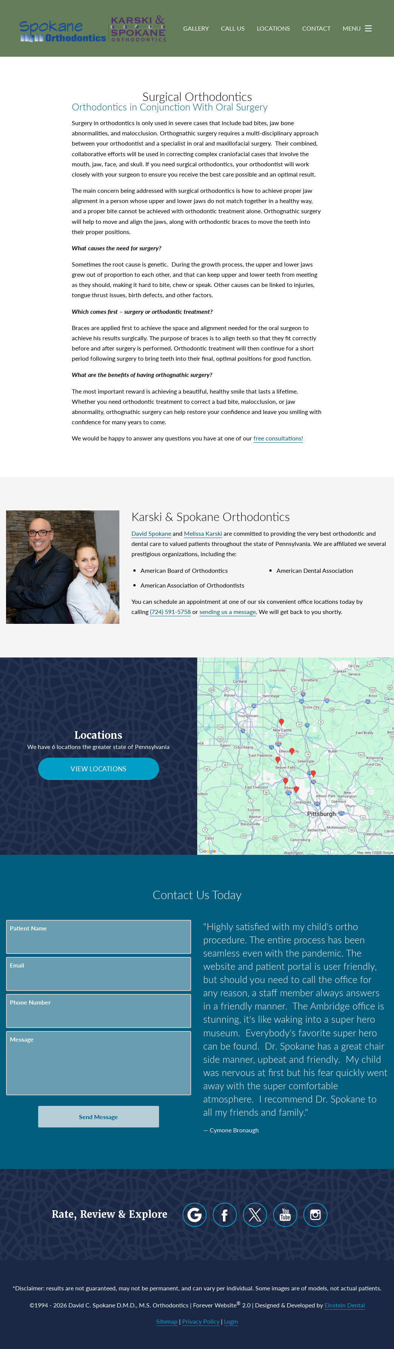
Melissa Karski (203, 533)
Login (231, 1321)
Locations (273, 28)
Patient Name (28, 928)
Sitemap (167, 1321)
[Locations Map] (295, 755)
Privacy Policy (200, 1321)
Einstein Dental (344, 1305)
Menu (359, 28)
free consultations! (278, 438)
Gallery (196, 28)
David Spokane (151, 533)
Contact (316, 28)
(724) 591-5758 (170, 611)
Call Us (233, 28)
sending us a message (227, 611)
